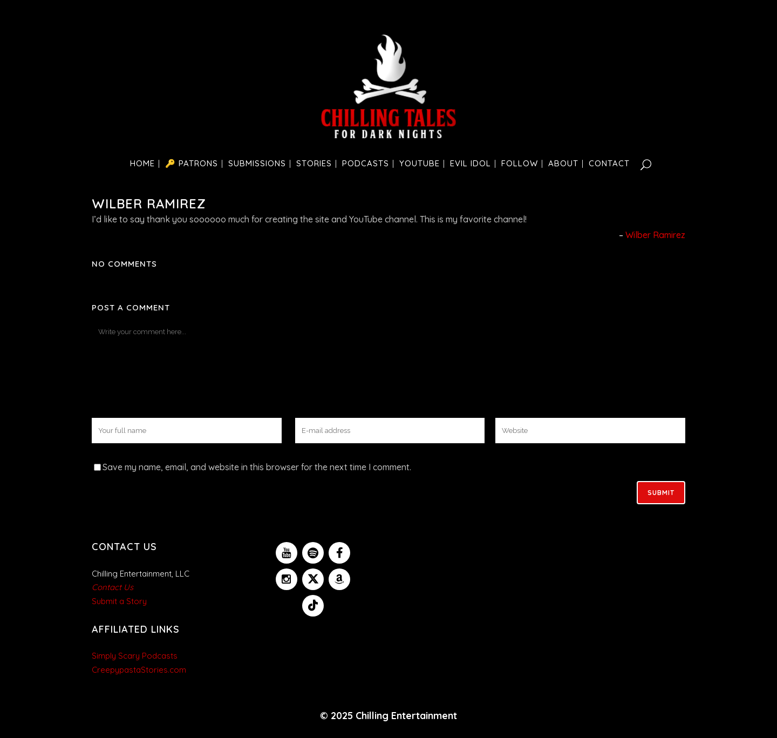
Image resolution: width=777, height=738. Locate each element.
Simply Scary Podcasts (135, 656)
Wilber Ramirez (655, 234)
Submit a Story (119, 601)
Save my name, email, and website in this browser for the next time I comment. (257, 467)
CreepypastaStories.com (139, 670)
